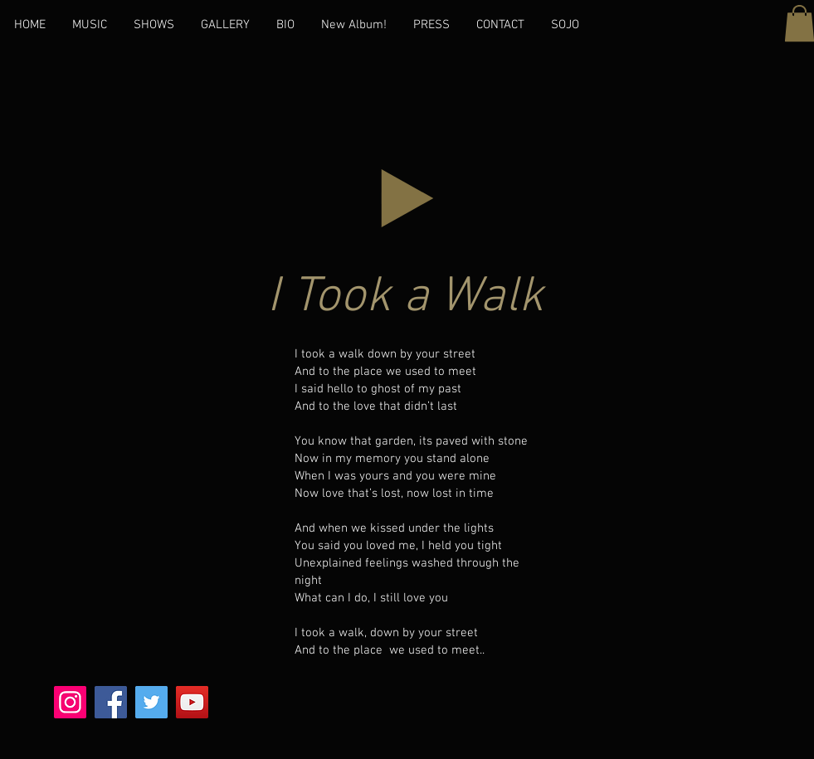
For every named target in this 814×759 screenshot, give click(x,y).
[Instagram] (70, 702)
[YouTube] (192, 702)
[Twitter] (151, 702)
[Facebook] (111, 702)
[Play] (407, 198)
